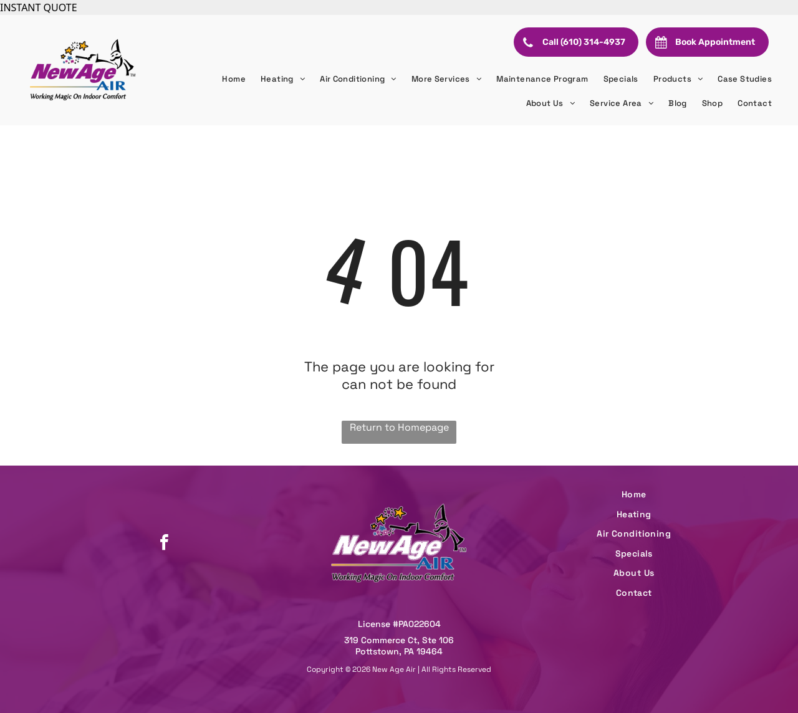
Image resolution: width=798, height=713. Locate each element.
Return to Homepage (399, 427)
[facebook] (164, 543)
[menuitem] (233, 79)
